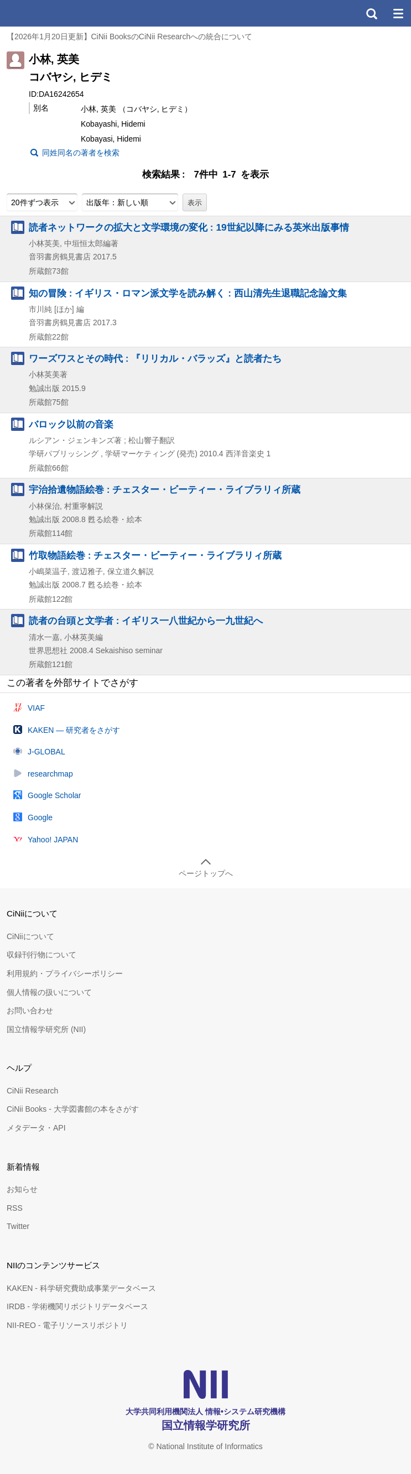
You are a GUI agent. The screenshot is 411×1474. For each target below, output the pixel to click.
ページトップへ (206, 873)
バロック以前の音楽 (71, 424)
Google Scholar (54, 795)
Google (40, 817)
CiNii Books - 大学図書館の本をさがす (73, 1109)
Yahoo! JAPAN (53, 839)
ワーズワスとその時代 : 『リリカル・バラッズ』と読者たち (155, 358)
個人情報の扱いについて (49, 992)
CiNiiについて (30, 936)
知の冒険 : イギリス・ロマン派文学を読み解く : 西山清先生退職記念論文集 (188, 293)
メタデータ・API (36, 1127)
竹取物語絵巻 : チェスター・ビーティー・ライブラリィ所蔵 (155, 555)
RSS (15, 1208)
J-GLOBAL (46, 751)
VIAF (36, 708)
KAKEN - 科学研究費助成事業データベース (81, 1288)
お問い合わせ (30, 1010)
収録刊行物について (41, 954)
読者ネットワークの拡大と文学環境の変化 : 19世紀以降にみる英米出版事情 (189, 227)
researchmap (50, 773)
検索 (371, 13)
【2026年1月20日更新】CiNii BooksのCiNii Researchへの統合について (129, 36)
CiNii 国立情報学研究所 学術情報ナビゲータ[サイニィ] (48, 13)
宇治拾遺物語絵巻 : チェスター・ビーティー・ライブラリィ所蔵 (164, 489)
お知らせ (22, 1189)
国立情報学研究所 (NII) (46, 1029)
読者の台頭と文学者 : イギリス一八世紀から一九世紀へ (146, 620)
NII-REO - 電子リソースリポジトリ (67, 1325)
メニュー (397, 13)
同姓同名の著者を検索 (80, 152)
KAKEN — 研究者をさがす (74, 730)
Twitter (18, 1226)
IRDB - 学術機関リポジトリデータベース (77, 1306)
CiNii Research (32, 1090)
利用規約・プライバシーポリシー (65, 973)
